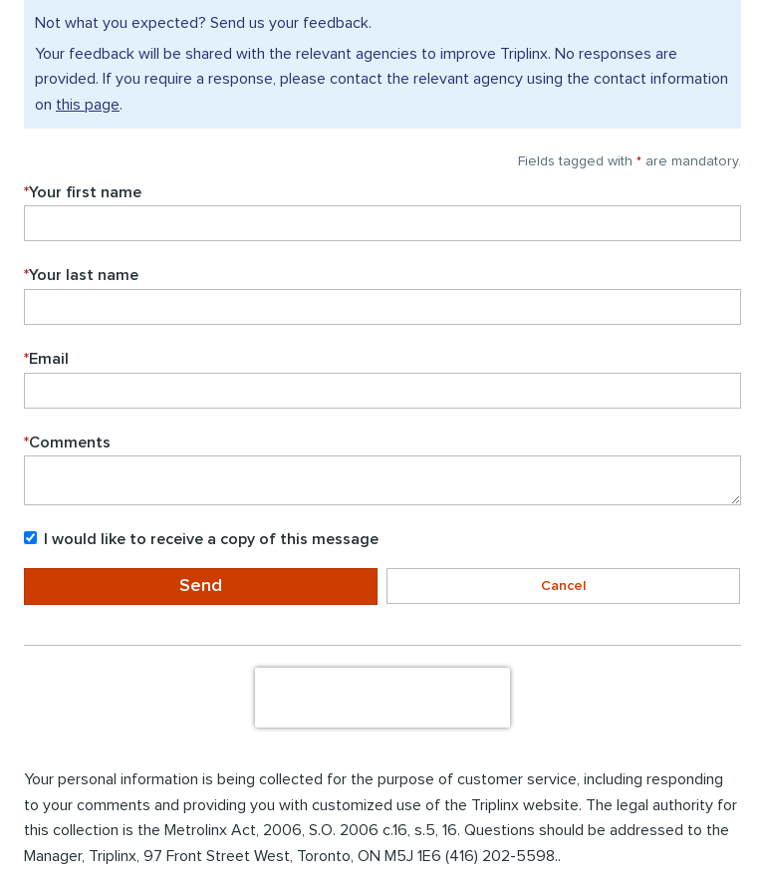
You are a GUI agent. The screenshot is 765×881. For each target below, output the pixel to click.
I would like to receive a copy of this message (201, 539)
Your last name (81, 275)
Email (46, 359)
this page (88, 105)
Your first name (82, 192)
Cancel (563, 586)
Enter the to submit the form (23, 633)
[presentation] (382, 698)
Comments (67, 442)
